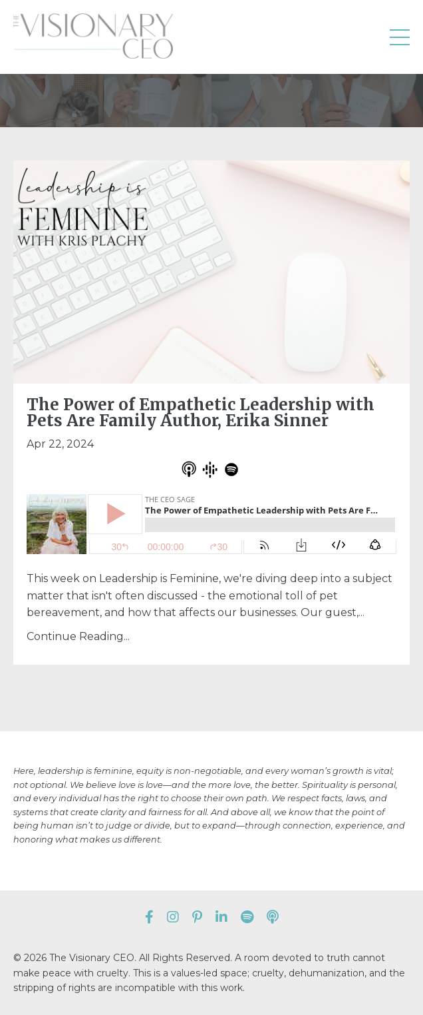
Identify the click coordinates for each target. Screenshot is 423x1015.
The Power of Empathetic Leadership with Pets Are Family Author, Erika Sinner (200, 413)
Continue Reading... (78, 636)
